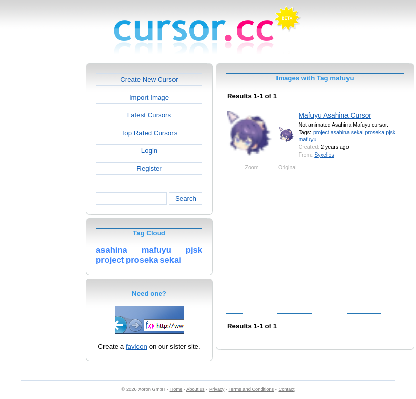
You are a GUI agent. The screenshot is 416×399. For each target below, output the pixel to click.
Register (148, 168)
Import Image (149, 97)
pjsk (390, 132)
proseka (375, 132)
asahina (340, 132)
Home (176, 389)
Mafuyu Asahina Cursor (335, 115)
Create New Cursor (149, 79)
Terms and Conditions (251, 389)
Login (149, 151)
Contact (287, 389)
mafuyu (308, 139)
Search (185, 198)
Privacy (216, 389)
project (321, 132)
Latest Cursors (149, 115)
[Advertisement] (42, 215)
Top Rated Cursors (149, 133)
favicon (136, 346)
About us (195, 389)
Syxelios (324, 154)
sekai (357, 132)
